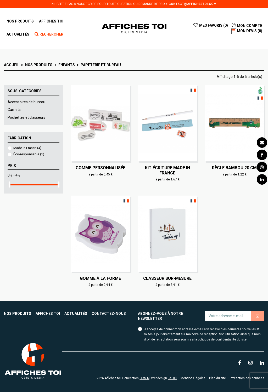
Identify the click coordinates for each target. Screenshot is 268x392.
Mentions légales (193, 378)
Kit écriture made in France (167, 170)
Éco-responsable (28, 154)
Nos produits (17, 313)
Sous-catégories (25, 91)
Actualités (75, 313)
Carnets (14, 109)
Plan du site (217, 378)
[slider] (9, 184)
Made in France (27, 148)
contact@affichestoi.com (192, 4)
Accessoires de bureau (26, 102)
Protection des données (247, 378)
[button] (51, 21)
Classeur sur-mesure (167, 278)
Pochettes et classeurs (26, 117)
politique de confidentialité (217, 339)
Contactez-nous (109, 313)
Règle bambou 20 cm (234, 167)
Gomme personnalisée (100, 167)
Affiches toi (48, 313)
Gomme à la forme (100, 278)
